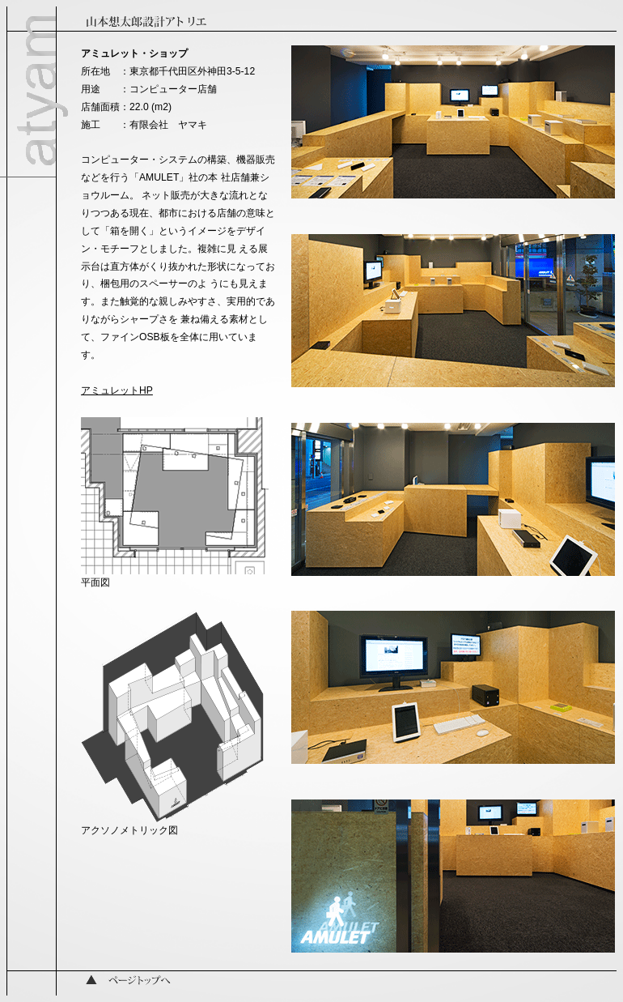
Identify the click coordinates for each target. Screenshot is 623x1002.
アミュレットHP (117, 390)
